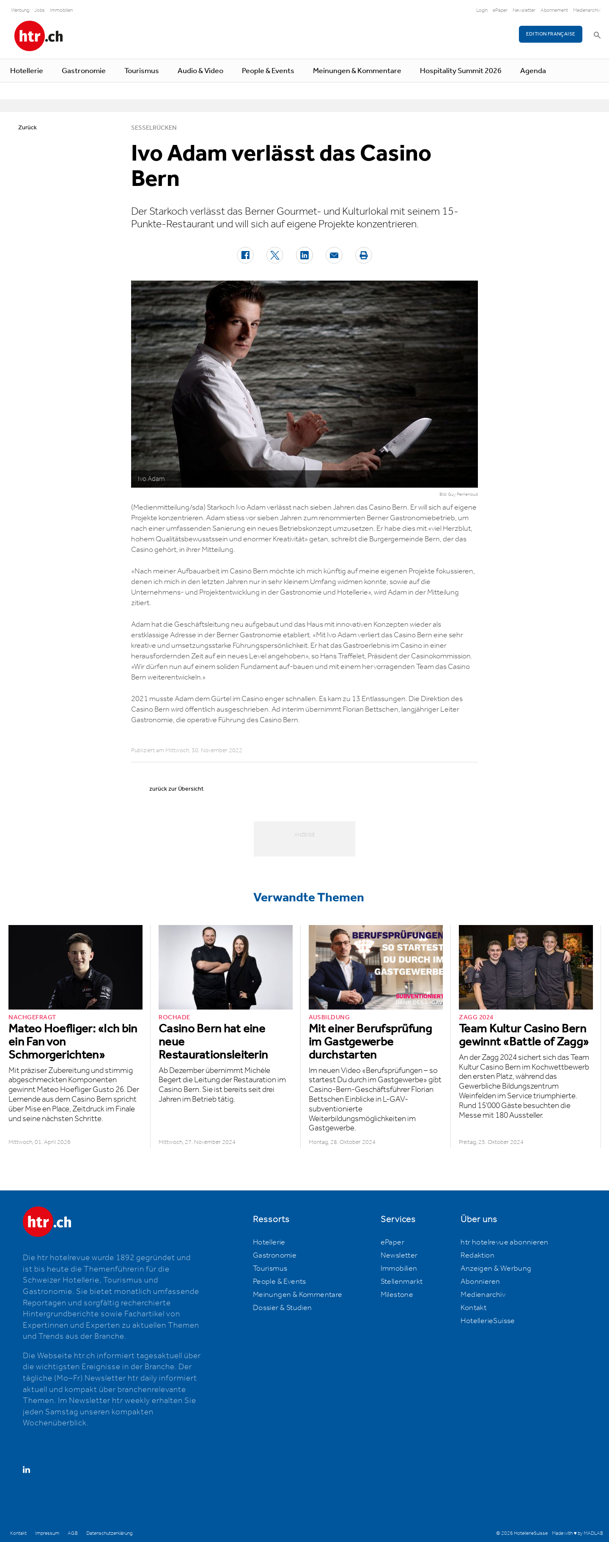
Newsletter (524, 10)
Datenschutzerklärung (109, 1533)
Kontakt (473, 1308)
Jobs (39, 10)
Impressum (47, 1533)
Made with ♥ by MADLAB (577, 1533)
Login (482, 10)
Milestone (397, 1295)
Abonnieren (480, 1282)
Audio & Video (200, 71)
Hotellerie (26, 71)
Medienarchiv (587, 10)
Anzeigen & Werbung (496, 1269)
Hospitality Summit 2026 (461, 71)
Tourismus (141, 71)
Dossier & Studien (282, 1308)
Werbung (20, 10)
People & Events (268, 71)
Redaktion (477, 1255)
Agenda (533, 71)
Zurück (27, 128)
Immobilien (61, 10)
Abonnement (554, 10)
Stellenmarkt (402, 1282)
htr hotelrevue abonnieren (504, 1242)
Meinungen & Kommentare (357, 71)
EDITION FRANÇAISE (551, 34)
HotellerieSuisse (488, 1321)
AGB (73, 1533)
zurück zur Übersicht (176, 789)
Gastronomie (84, 71)
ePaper (500, 10)
